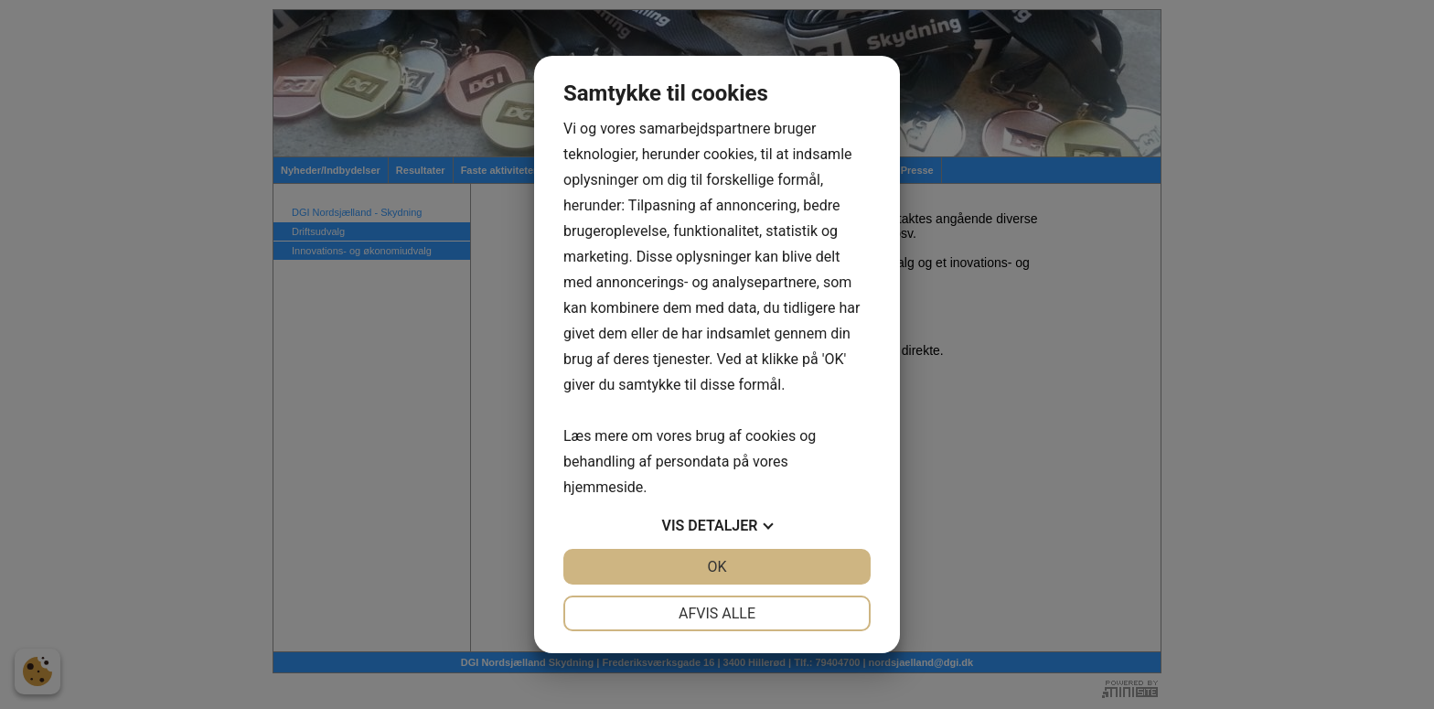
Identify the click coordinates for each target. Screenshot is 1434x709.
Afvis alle (717, 613)
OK (716, 566)
